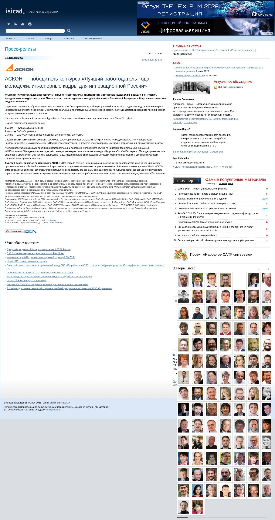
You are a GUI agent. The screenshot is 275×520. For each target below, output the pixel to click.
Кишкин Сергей (181, 129)
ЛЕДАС (65, 402)
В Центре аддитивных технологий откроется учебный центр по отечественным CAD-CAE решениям (59, 288)
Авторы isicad (184, 268)
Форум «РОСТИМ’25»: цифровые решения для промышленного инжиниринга (47, 284)
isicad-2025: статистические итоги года (27, 261)
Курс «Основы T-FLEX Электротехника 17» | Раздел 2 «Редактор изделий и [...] (214, 50)
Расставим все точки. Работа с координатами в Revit (205, 194)
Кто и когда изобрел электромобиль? (197, 235)
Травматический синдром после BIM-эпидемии (202, 198)
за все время (226, 183)
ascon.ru (27, 181)
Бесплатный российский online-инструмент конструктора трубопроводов (216, 240)
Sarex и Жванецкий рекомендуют (191, 151)
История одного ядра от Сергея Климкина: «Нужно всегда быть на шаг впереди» (49, 276)
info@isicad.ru (53, 409)
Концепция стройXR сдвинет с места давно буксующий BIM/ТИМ (41, 257)
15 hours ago (190, 122)
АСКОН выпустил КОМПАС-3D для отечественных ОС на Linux (40, 272)
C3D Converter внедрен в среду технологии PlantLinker (35, 253)
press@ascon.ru (52, 220)
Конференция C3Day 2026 (190, 75)
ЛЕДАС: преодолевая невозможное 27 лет (195, 167)
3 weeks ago (216, 151)
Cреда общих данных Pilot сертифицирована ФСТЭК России (38, 249)
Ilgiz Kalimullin (181, 158)
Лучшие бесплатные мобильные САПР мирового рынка (207, 203)
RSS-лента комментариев (230, 87)
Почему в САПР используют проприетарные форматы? (207, 208)
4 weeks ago (226, 167)
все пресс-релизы (153, 53)
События (69, 38)
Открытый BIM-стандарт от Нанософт (26, 280)
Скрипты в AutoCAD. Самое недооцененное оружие (205, 222)
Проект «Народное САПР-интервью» (221, 254)
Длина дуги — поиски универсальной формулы (203, 188)
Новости (10, 38)
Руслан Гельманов (183, 99)
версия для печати (152, 59)
